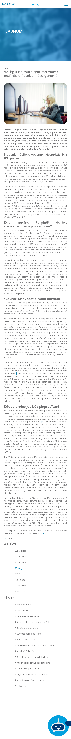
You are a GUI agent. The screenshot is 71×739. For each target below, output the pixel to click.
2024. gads (20, 562)
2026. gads (20, 550)
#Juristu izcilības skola (26, 628)
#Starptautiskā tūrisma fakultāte (32, 657)
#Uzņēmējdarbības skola (28, 633)
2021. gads (20, 579)
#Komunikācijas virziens (27, 668)
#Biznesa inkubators (25, 639)
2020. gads (20, 585)
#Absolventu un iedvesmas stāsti (32, 622)
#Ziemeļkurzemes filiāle (27, 616)
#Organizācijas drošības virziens (32, 674)
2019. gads (20, 591)
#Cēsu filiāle (21, 610)
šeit (42, 421)
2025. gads (20, 556)
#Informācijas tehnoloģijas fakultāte (34, 662)
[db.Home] (34, 4)
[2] (25, 395)
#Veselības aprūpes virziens (29, 680)
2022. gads (20, 574)
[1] (16, 373)
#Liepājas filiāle (23, 604)
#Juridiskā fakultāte (25, 651)
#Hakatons (20, 686)
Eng (9, 4)
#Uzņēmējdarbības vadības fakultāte (34, 645)
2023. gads (20, 568)
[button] (66, 4)
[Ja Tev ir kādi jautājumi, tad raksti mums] (57, 725)
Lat (4, 4)
